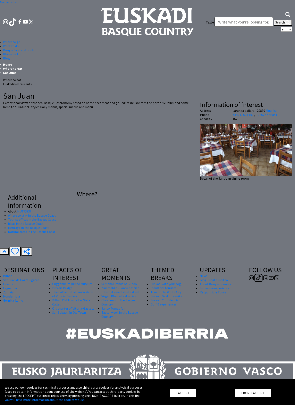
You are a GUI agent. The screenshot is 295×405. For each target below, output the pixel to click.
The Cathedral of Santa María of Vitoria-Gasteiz (72, 294)
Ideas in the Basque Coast (26, 224)
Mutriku (271, 111)
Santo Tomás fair (113, 308)
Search (282, 22)
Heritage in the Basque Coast (28, 228)
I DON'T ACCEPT (252, 393)
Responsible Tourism (214, 292)
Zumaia (8, 292)
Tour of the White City (166, 292)
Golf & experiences (164, 304)
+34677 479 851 (266, 115)
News (203, 276)
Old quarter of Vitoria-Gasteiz (73, 308)
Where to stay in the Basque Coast (32, 215)
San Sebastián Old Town (69, 312)
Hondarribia (11, 296)
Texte (210, 22)
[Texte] (243, 22)
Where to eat (12, 68)
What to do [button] (11, 46)
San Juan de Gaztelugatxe (21, 280)
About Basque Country (215, 284)
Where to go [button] (11, 42)
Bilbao (7, 276)
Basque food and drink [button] (18, 50)
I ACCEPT (182, 393)
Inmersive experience (214, 288)
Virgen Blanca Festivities (118, 296)
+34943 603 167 (243, 115)
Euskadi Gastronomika (166, 296)
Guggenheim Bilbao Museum (72, 284)
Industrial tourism (163, 288)
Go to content (10, 2)
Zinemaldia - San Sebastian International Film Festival (120, 290)
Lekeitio (9, 284)
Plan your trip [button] (12, 54)
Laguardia (10, 288)
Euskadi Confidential (165, 300)
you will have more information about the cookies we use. (45, 400)
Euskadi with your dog (166, 284)
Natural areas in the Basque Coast (31, 232)
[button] (287, 14)
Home (7, 64)
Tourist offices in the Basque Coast (32, 219)
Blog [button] (6, 58)
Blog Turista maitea (214, 280)
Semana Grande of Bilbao (119, 284)
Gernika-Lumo (13, 300)
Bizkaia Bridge (62, 288)
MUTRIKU (24, 211)
